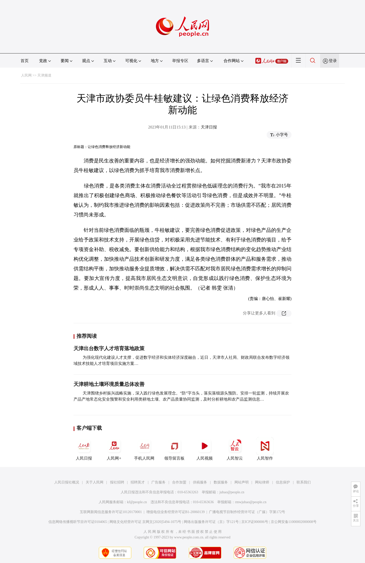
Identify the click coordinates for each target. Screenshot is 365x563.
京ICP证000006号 (254, 522)
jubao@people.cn (232, 492)
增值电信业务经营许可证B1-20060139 (175, 512)
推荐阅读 (87, 336)
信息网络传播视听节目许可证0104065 (77, 522)
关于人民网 (94, 482)
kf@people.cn (137, 502)
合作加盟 (179, 482)
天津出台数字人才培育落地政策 (109, 348)
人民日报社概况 (66, 482)
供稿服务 (200, 482)
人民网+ (114, 448)
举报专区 (180, 61)
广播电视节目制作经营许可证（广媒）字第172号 (247, 512)
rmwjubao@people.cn (250, 502)
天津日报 (209, 127)
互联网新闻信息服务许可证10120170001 (111, 512)
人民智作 (265, 448)
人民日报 (84, 448)
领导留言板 (174, 448)
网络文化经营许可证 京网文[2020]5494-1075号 (145, 522)
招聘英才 (138, 482)
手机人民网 (144, 448)
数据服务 (221, 482)
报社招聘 (117, 482)
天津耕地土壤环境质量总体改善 (109, 384)
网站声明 (241, 482)
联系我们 (304, 482)
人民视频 (204, 448)
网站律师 (262, 482)
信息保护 (283, 482)
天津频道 (44, 75)
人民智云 (235, 448)
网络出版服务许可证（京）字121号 (211, 522)
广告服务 (158, 482)
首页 (25, 61)
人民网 (26, 75)
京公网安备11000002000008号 (294, 522)
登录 (333, 61)
